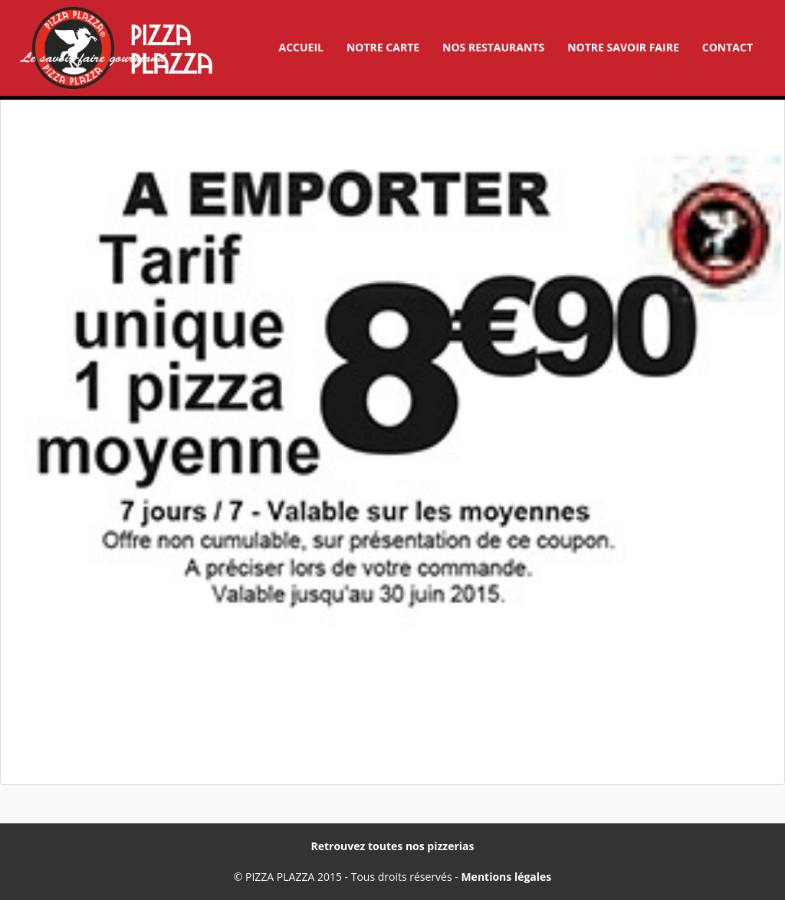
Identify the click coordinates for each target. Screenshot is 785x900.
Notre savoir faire (623, 47)
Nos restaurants (493, 47)
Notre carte (383, 47)
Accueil (300, 47)
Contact (727, 47)
